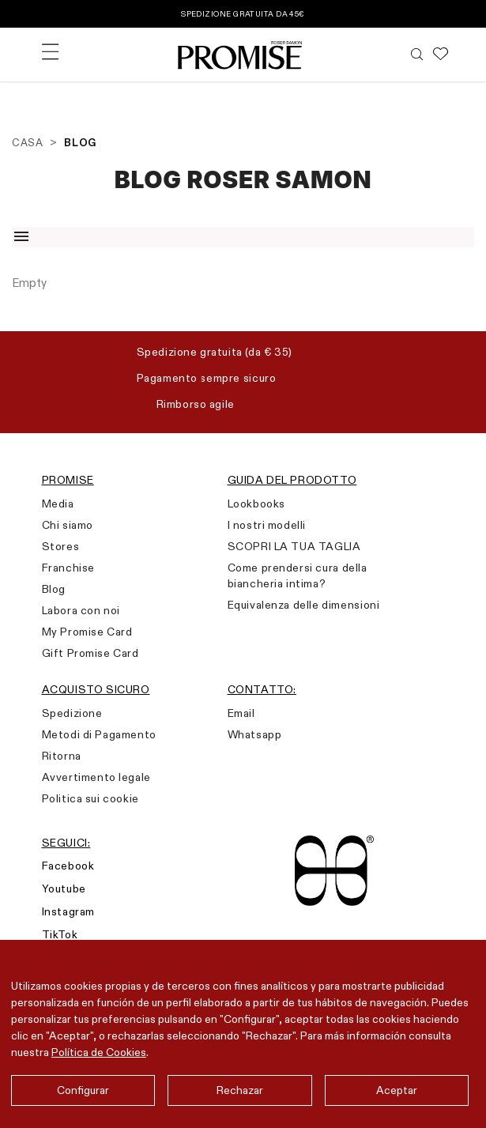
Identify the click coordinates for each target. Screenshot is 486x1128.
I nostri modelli (267, 525)
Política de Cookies (98, 1052)
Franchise (68, 567)
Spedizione (72, 713)
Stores (61, 546)
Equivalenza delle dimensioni (304, 605)
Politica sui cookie (90, 798)
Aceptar (396, 1090)
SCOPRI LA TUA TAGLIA (294, 546)
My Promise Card (87, 631)
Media (58, 503)
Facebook (68, 865)
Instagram (68, 911)
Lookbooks (256, 503)
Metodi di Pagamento (99, 734)
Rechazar (240, 1090)
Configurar (83, 1090)
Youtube (64, 888)
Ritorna (61, 756)
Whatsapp (255, 734)
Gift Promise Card (90, 653)
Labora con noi (81, 610)
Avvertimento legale (96, 777)
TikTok (60, 934)
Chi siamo (67, 525)
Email (241, 713)
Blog (54, 589)
